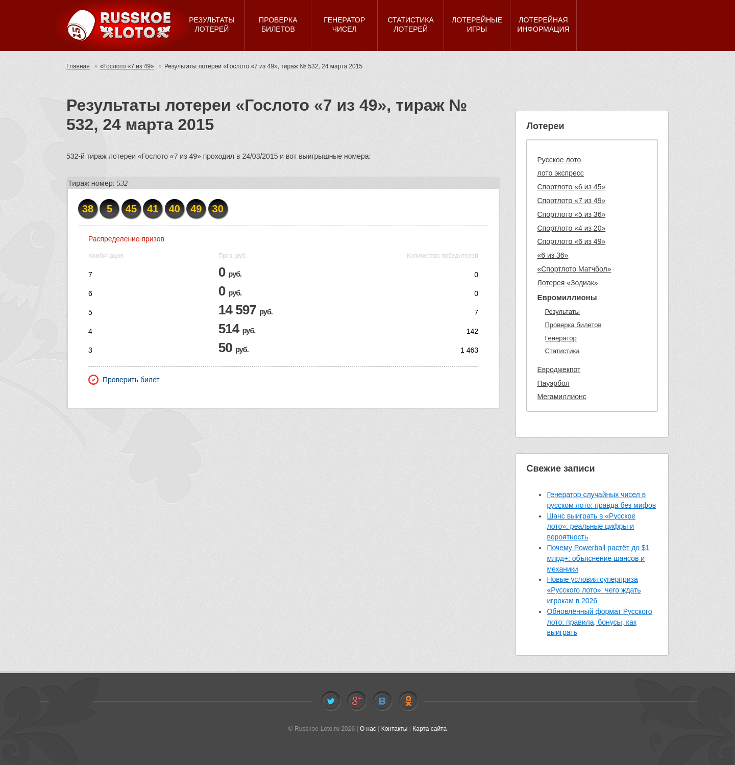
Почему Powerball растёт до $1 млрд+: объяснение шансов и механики (598, 558)
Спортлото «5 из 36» (571, 214)
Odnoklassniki (408, 701)
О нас (368, 728)
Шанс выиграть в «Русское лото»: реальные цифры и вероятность (591, 526)
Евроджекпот (558, 369)
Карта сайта (429, 728)
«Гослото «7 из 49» (127, 66)
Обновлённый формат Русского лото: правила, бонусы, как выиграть (599, 622)
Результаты (562, 311)
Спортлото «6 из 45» (571, 187)
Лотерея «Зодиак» (567, 283)
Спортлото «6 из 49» (571, 241)
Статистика (562, 351)
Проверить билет (124, 380)
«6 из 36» (552, 255)
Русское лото (559, 160)
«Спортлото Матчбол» (574, 269)
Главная (78, 66)
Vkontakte (382, 701)
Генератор (560, 338)
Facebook (357, 701)
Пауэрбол (553, 383)
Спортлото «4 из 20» (571, 228)
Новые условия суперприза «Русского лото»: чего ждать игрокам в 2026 (594, 590)
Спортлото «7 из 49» (571, 200)
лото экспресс (560, 173)
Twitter (331, 701)
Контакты (394, 728)
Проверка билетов (573, 325)
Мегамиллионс (561, 396)
